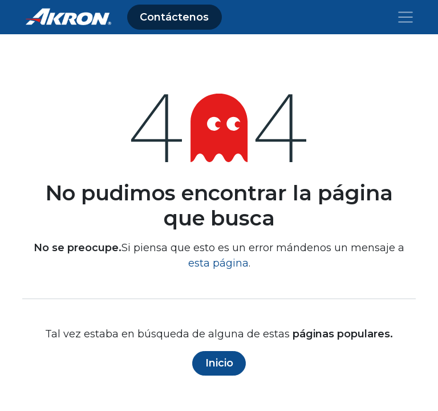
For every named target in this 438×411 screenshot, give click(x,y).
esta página (218, 263)
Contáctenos (174, 17)
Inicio (219, 363)
